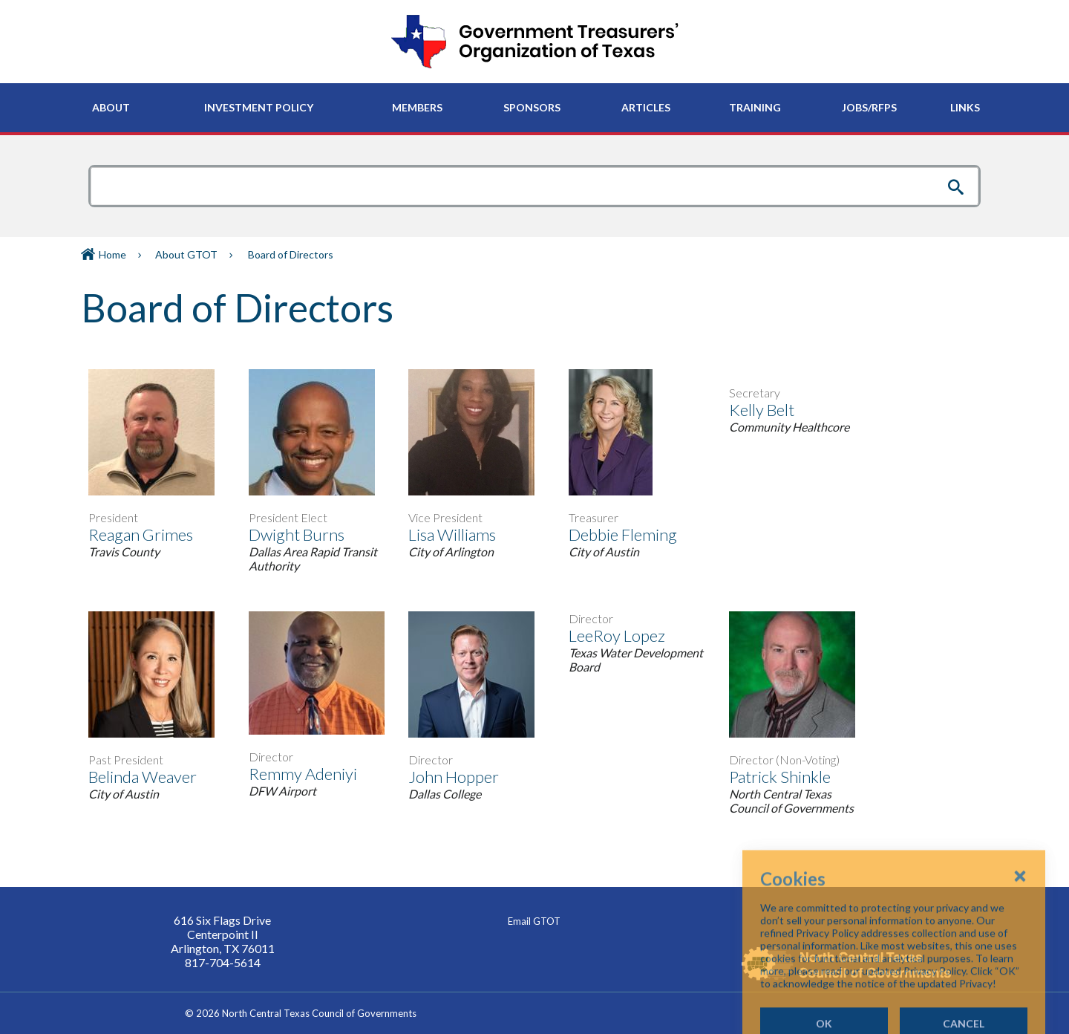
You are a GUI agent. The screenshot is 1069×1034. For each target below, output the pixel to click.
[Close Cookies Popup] (1020, 944)
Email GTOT (534, 921)
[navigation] (534, 107)
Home (112, 254)
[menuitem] (111, 107)
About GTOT (186, 254)
